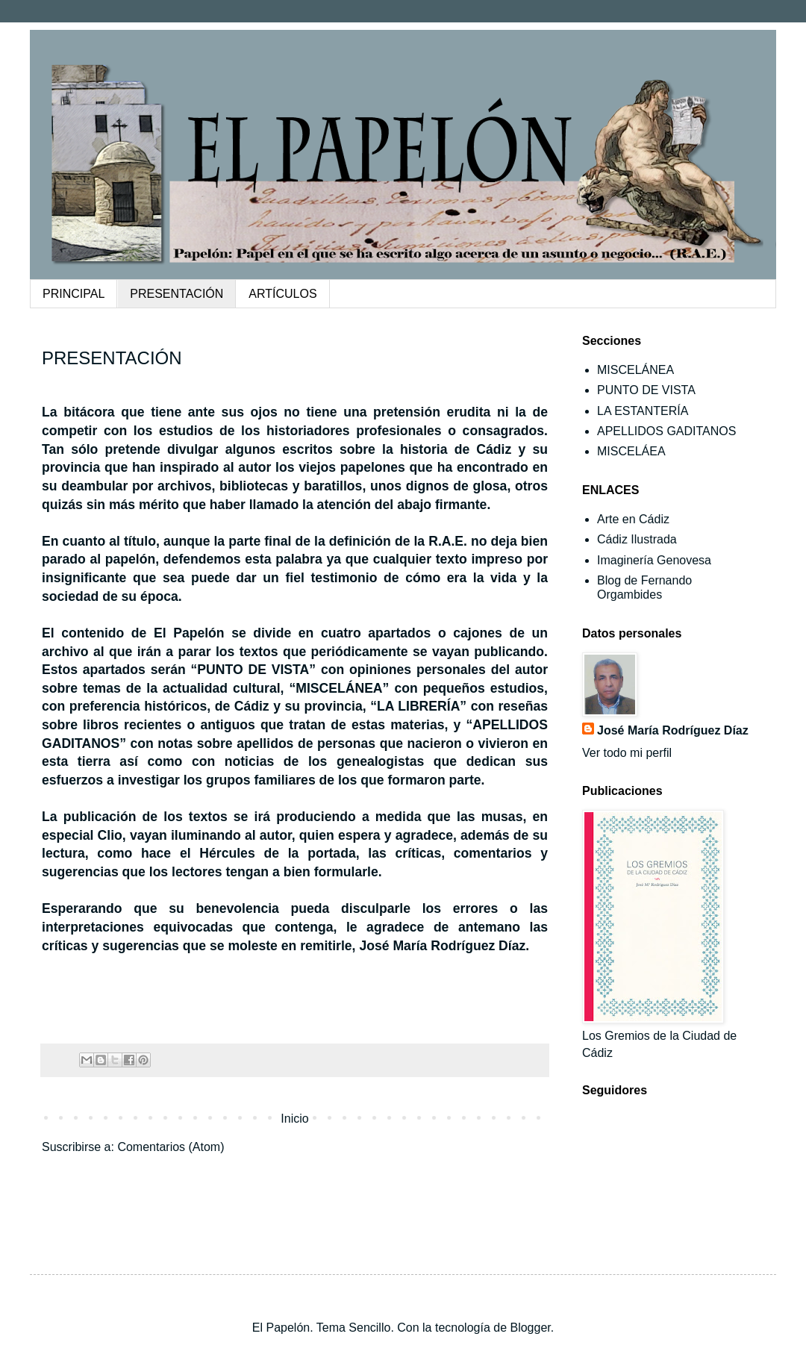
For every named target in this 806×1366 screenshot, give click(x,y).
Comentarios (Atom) (170, 1147)
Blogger (530, 1327)
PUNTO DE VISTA (646, 390)
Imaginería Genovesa (654, 560)
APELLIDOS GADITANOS (666, 431)
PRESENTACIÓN (176, 293)
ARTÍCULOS (282, 293)
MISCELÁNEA (635, 370)
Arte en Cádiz (633, 519)
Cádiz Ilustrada (637, 539)
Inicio (294, 1118)
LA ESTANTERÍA (642, 411)
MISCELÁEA (631, 451)
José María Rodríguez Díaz (673, 730)
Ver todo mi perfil (627, 752)
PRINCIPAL (73, 293)
